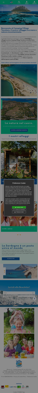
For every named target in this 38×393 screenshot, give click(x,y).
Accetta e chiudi (19, 207)
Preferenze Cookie (19, 212)
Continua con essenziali (19, 209)
